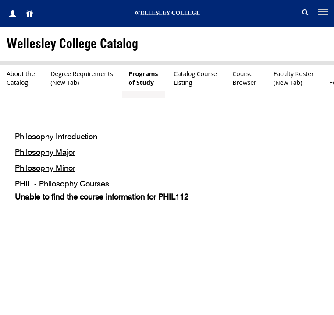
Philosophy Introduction (56, 137)
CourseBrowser (245, 78)
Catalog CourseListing (195, 78)
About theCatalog (21, 78)
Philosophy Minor (45, 168)
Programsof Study (143, 78)
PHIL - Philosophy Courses (62, 184)
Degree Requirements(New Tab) (81, 78)
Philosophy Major (45, 153)
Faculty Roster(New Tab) (294, 78)
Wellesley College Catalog (72, 44)
